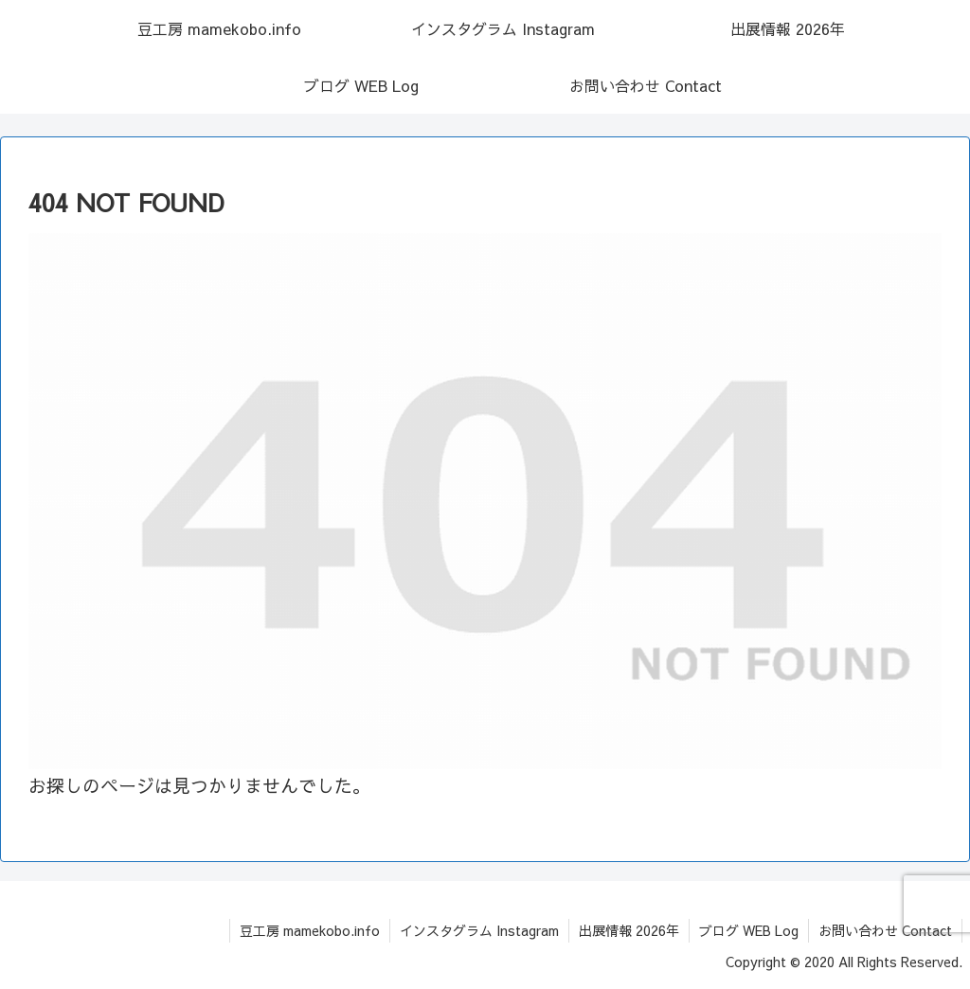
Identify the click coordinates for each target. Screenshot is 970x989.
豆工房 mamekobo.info (310, 930)
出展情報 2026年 (629, 930)
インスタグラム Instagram (479, 930)
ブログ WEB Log (749, 930)
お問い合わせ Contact (885, 930)
